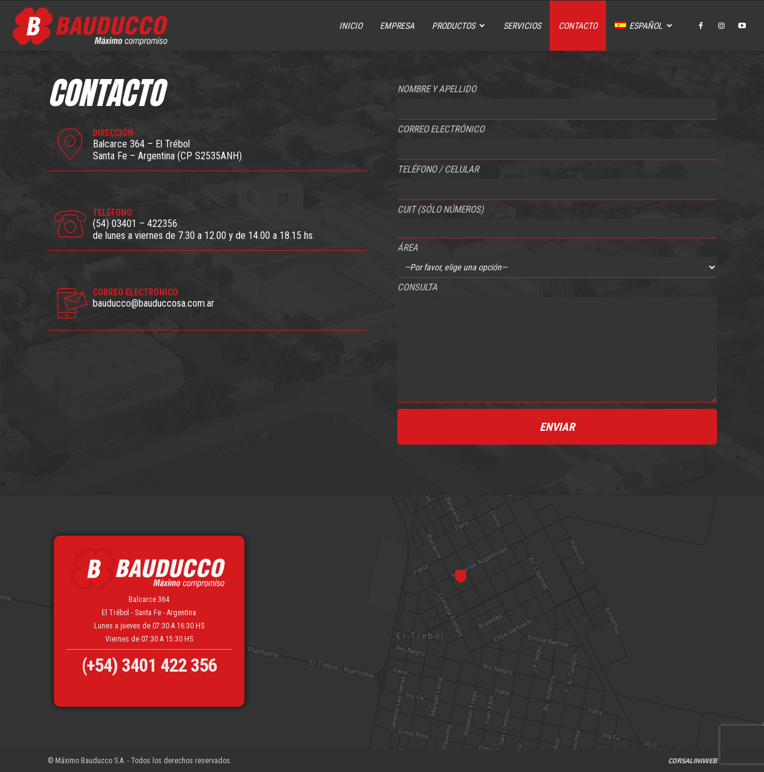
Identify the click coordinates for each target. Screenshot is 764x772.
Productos (458, 26)
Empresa (397, 26)
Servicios (522, 26)
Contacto (577, 26)
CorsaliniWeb (692, 760)
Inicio (350, 26)
